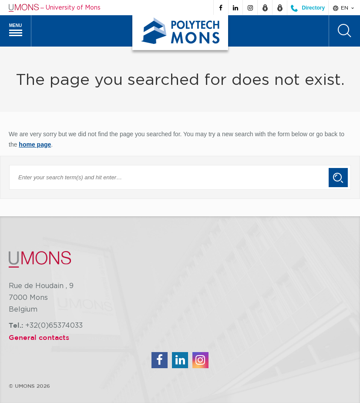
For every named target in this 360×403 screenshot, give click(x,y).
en (344, 8)
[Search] (344, 31)
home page (35, 144)
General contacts (39, 337)
